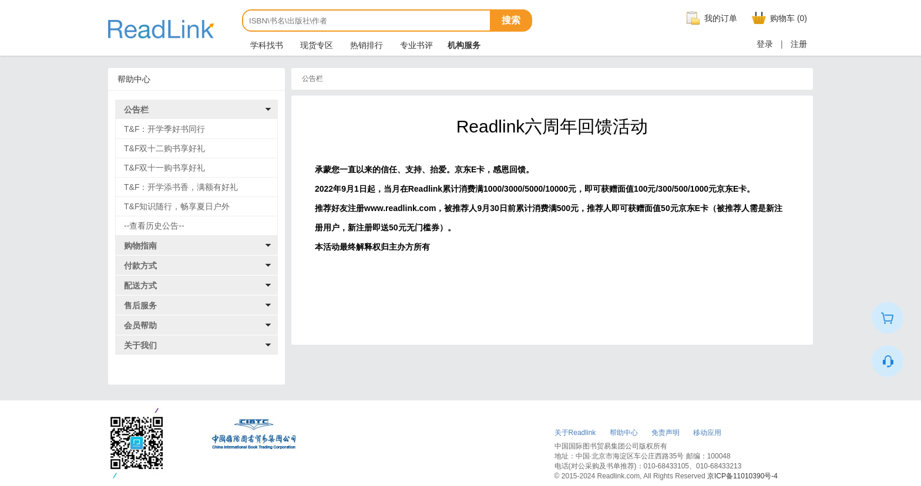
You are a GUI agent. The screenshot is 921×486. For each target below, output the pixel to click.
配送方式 (140, 285)
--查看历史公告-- (154, 225)
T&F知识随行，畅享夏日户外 (177, 206)
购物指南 (140, 245)
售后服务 (140, 305)
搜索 (511, 20)
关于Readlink (575, 433)
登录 (765, 44)
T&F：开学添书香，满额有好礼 (181, 187)
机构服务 (464, 45)
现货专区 (315, 45)
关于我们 (140, 345)
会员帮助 (140, 325)
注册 (799, 44)
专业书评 (415, 45)
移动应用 (707, 433)
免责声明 (665, 433)
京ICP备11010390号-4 (742, 476)
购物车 (778, 18)
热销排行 (365, 45)
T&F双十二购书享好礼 (164, 148)
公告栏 (136, 109)
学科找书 (265, 45)
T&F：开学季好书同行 (164, 129)
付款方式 (140, 265)
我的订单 (710, 18)
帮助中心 (624, 433)
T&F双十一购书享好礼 (164, 167)
